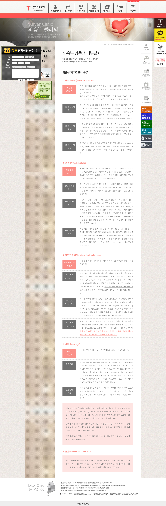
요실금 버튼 (68, 8)
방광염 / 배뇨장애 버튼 (81, 8)
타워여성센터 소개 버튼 (55, 8)
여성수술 (93, 8)
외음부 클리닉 (107, 8)
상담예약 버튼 (133, 8)
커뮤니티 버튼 (120, 8)
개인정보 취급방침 (83, 504)
